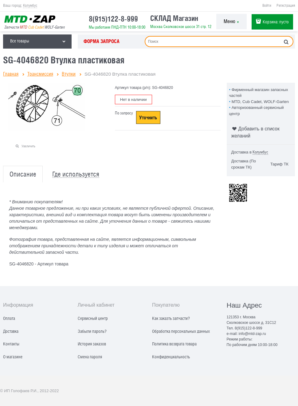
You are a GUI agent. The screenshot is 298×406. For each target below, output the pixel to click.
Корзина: (276, 21)
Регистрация (285, 5)
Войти (266, 5)
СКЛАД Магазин (174, 18)
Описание (23, 174)
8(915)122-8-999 (113, 18)
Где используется (75, 174)
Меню (231, 21)
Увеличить (28, 146)
